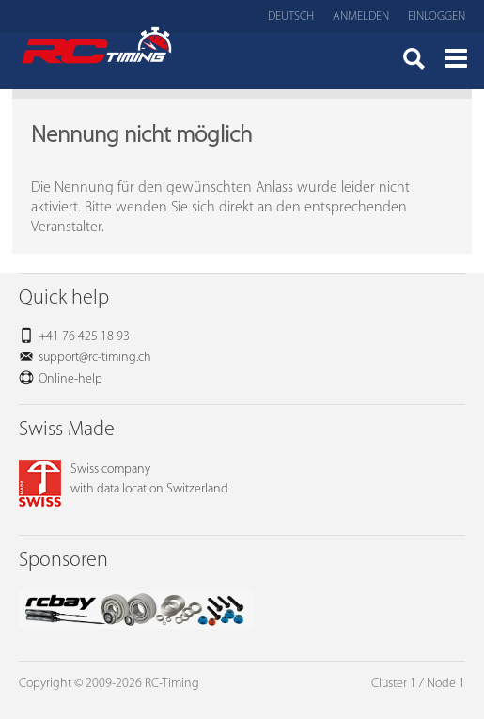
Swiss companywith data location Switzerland (123, 479)
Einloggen (436, 16)
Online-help (70, 379)
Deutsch (291, 16)
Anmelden (361, 16)
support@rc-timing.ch (95, 358)
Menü (456, 61)
